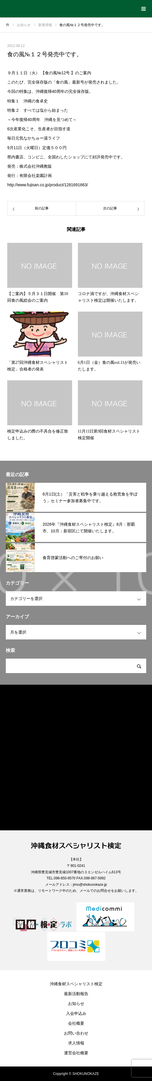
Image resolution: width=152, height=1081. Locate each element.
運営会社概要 (76, 1053)
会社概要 (76, 1023)
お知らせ (76, 1003)
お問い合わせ (76, 1033)
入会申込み (76, 1013)
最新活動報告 (76, 993)
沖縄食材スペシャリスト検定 (76, 983)
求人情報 (76, 1043)
